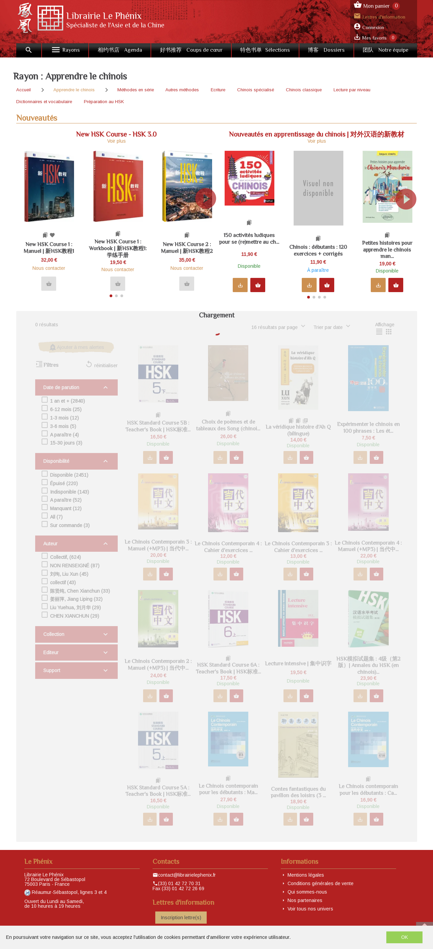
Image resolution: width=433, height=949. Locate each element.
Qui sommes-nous (307, 892)
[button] (208, 221)
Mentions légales (306, 875)
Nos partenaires (305, 900)
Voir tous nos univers (310, 908)
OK (404, 937)
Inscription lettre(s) (181, 917)
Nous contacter (48, 268)
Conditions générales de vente (321, 883)
